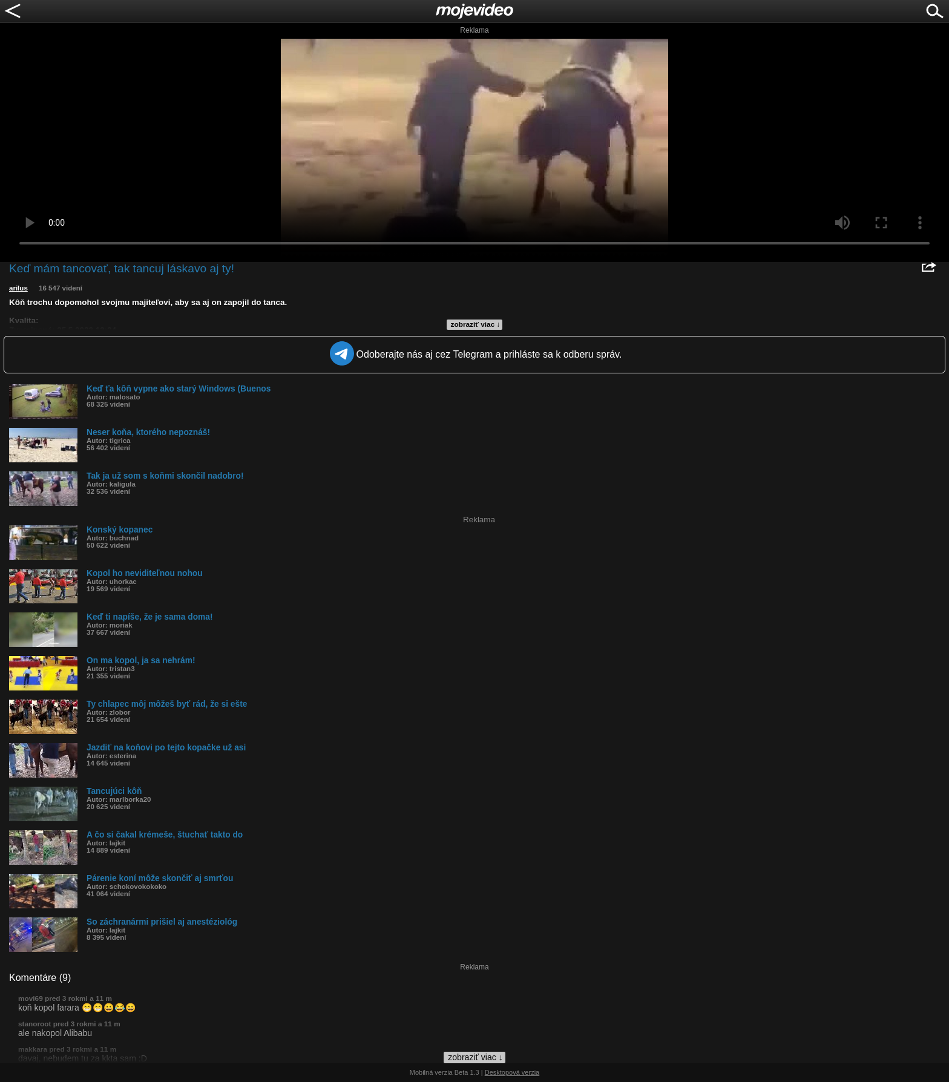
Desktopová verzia (512, 1072)
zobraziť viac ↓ (476, 324)
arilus (18, 288)
